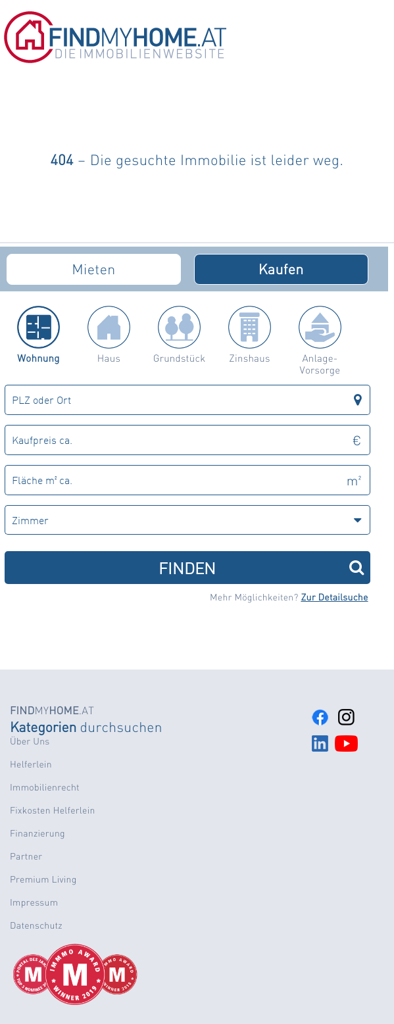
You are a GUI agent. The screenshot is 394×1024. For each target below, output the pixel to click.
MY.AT (52, 710)
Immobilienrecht (45, 787)
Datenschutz (36, 925)
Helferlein (31, 764)
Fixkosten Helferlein (52, 810)
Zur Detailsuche (334, 597)
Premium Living (43, 879)
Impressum (34, 902)
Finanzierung (37, 833)
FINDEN (261, 567)
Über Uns (29, 741)
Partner (26, 856)
